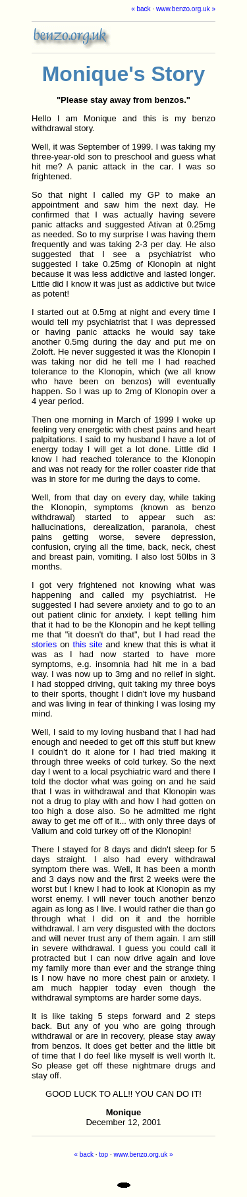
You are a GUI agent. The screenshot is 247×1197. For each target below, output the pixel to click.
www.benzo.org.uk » (185, 9)
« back (140, 9)
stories (44, 644)
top (103, 1154)
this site (87, 644)
